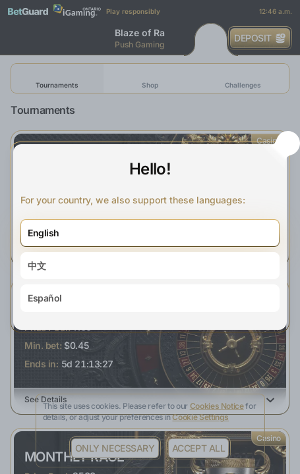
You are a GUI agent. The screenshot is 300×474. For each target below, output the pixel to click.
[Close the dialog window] (288, 143)
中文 (36, 265)
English (43, 232)
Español (45, 297)
